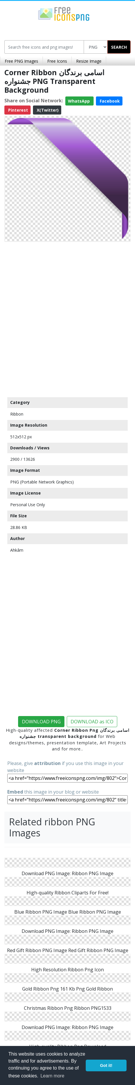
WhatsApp (79, 101)
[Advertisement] (67, 318)
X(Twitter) (47, 110)
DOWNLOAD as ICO (92, 721)
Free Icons (57, 61)
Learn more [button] (52, 1075)
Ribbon (16, 414)
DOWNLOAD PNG (41, 721)
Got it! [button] (106, 1065)
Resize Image (88, 61)
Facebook (109, 101)
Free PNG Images (21, 61)
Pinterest (17, 110)
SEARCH (119, 47)
